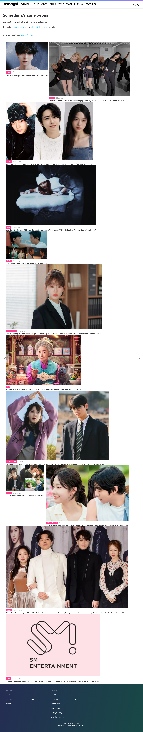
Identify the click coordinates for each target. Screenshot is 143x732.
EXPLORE (25, 4)
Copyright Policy (56, 713)
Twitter (8, 704)
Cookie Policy (55, 708)
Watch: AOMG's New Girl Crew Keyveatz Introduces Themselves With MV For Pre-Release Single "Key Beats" (51, 230)
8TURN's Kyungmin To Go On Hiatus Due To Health (27, 76)
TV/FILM (70, 4)
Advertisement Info (57, 717)
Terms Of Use (55, 699)
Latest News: (27, 35)
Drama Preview (12, 331)
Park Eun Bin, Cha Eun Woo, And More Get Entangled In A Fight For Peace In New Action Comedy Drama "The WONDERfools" (57, 464)
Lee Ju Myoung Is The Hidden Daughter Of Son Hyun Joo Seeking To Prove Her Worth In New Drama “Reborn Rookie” (54, 333)
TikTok (30, 695)
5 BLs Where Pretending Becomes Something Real (26, 263)
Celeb (53, 4)
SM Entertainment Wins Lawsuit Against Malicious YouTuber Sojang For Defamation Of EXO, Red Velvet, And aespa (53, 681)
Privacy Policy (55, 704)
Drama (9, 161)
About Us (54, 695)
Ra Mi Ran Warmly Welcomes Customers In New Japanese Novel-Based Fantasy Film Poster (43, 389)
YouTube (31, 699)
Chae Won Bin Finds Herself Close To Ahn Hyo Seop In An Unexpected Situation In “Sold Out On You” (87, 525)
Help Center (77, 699)
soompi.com (18, 27)
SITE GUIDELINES (39, 27)
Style (61, 4)
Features (91, 4)
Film (8, 386)
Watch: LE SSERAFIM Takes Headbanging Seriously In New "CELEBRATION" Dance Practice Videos (89, 100)
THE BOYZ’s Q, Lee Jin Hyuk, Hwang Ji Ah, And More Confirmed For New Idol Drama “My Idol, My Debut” (49, 164)
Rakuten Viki (76, 725)
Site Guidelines (78, 695)
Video (44, 4)
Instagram (9, 699)
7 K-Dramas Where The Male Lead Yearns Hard (25, 496)
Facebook (9, 695)
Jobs (74, 704)
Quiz (36, 4)
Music (80, 4)
